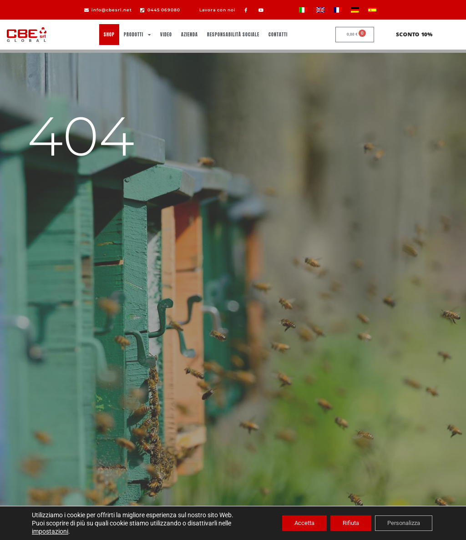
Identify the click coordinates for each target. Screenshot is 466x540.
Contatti (278, 34)
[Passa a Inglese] (320, 10)
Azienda (189, 34)
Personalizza (400, 523)
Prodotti (137, 34)
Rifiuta (342, 523)
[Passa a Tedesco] (355, 10)
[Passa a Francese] (337, 10)
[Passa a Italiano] (303, 10)
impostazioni (50, 531)
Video (166, 34)
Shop (109, 34)
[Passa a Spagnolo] (372, 10)
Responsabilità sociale (233, 34)
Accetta (291, 523)
